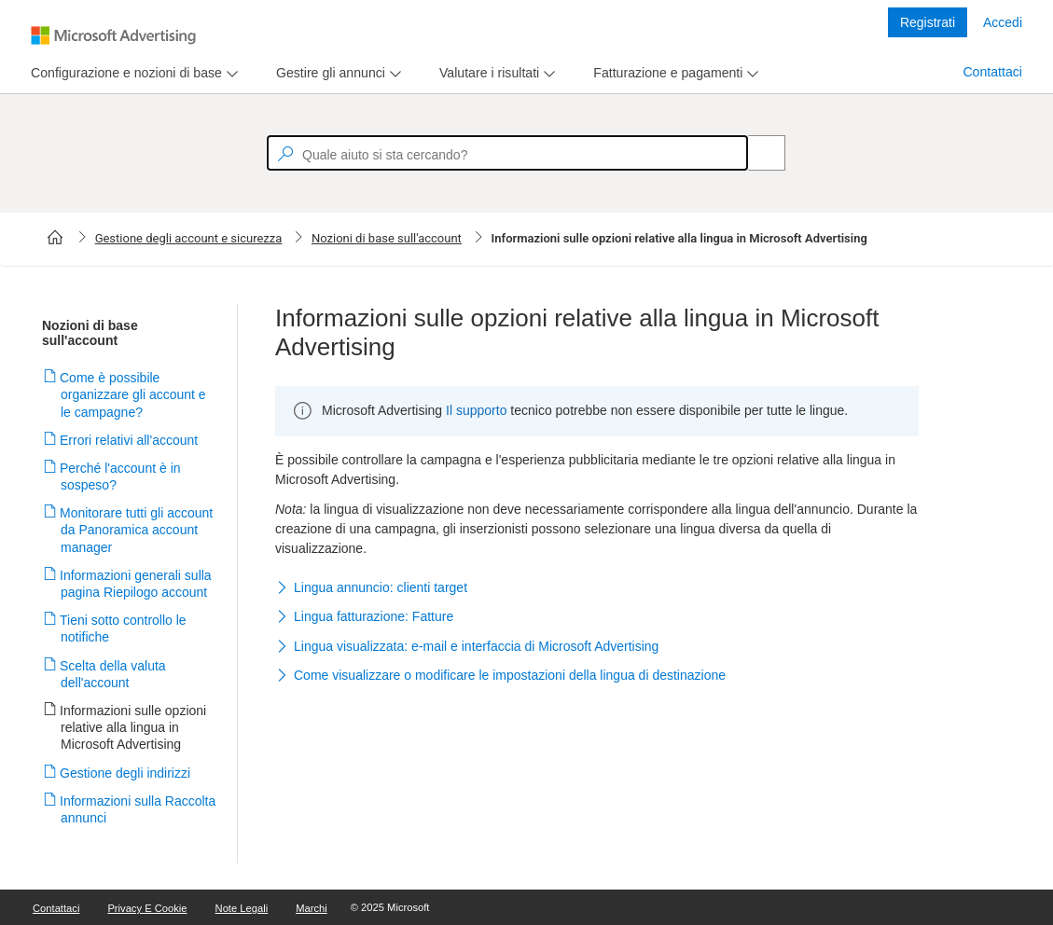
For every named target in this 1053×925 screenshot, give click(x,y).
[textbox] (507, 153)
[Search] (756, 153)
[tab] (122, 73)
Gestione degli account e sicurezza (189, 238)
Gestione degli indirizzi (125, 773)
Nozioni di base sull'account (387, 238)
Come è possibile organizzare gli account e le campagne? (133, 394)
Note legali (242, 908)
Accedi (1002, 22)
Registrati (927, 22)
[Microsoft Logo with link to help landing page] (113, 35)
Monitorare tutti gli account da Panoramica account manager (137, 529)
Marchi (311, 908)
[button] (597, 588)
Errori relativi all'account (129, 440)
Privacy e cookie (147, 908)
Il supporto (476, 410)
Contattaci (992, 71)
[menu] (132, 73)
